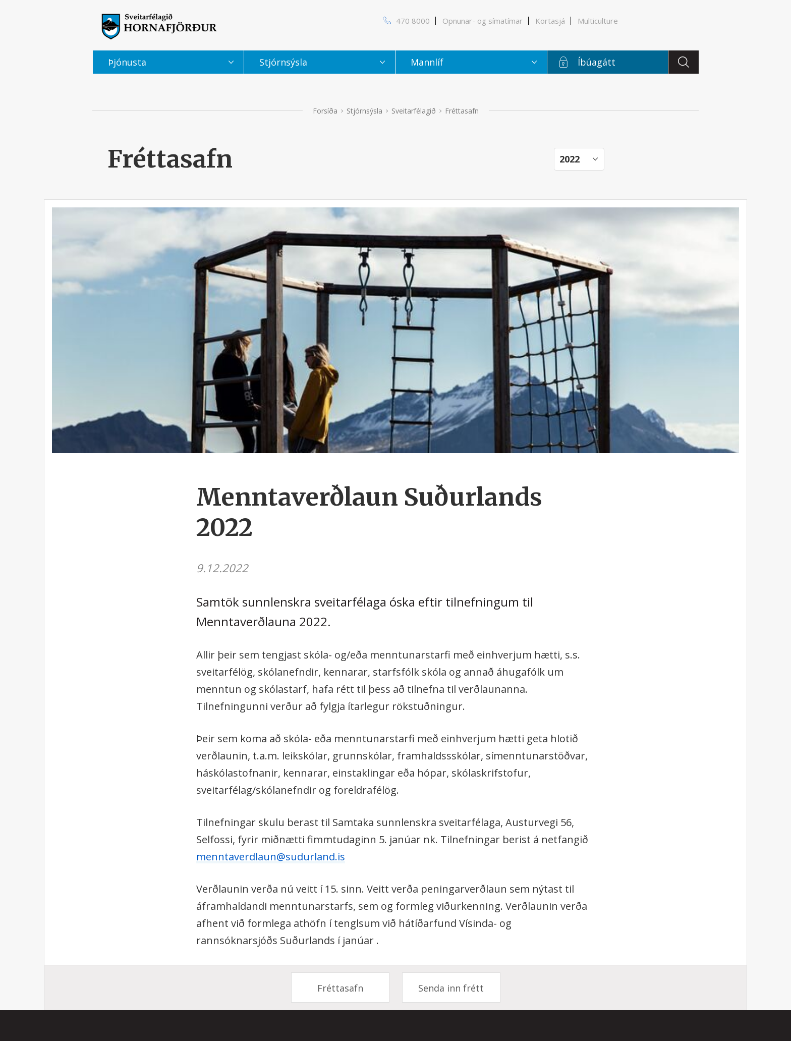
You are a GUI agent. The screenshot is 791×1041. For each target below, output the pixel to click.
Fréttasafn (340, 988)
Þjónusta (127, 62)
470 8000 (413, 21)
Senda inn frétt (451, 988)
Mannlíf (427, 62)
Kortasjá (550, 21)
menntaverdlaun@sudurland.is (270, 856)
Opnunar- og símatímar (482, 21)
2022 (569, 159)
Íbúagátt (596, 62)
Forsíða (325, 111)
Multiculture (598, 21)
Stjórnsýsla (364, 111)
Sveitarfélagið (413, 111)
